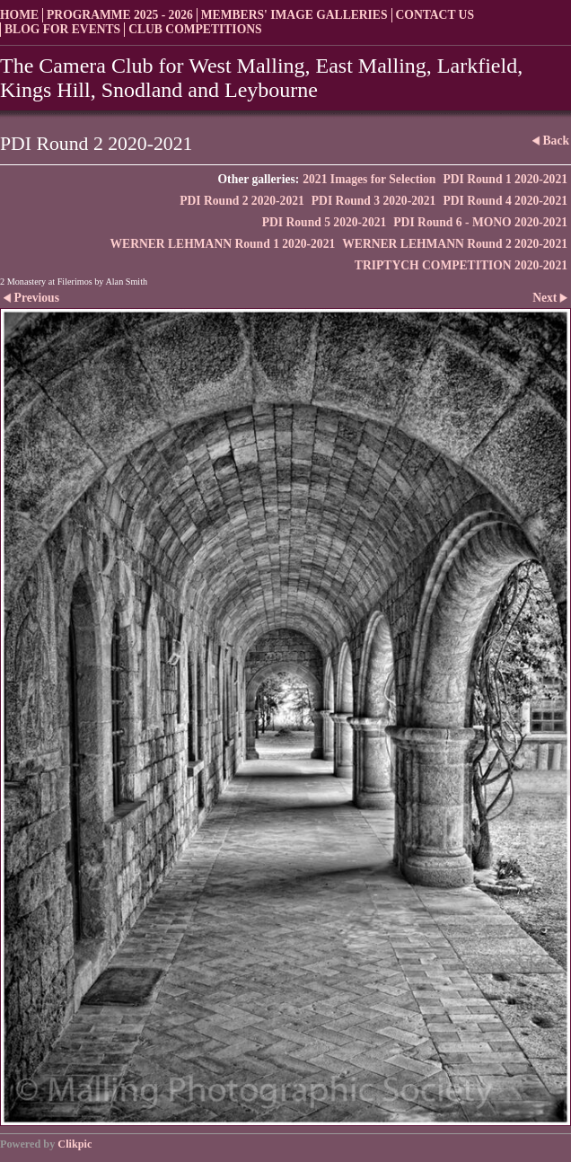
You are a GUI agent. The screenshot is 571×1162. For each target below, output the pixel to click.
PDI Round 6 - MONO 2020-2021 (480, 222)
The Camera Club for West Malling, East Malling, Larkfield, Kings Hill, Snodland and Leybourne (261, 77)
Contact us (435, 15)
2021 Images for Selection (369, 179)
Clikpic (74, 1144)
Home (19, 15)
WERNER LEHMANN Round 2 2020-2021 (454, 244)
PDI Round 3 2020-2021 (374, 200)
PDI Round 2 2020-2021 (242, 200)
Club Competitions (194, 29)
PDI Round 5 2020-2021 (324, 222)
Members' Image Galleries (294, 15)
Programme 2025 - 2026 (120, 15)
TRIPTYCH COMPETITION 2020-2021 (461, 265)
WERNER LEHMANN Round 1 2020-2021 (222, 244)
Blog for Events (62, 29)
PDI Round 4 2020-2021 (505, 200)
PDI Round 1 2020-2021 (505, 179)
